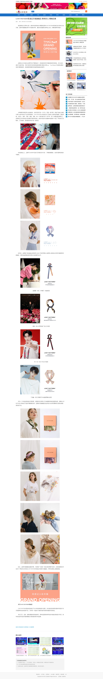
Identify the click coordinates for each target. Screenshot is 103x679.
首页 (19, 14)
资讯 (33, 11)
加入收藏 (80, 1)
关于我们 (43, 674)
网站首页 (38, 674)
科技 (51, 14)
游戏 (77, 14)
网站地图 (85, 1)
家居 (64, 14)
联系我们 (47, 674)
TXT (66, 674)
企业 (70, 14)
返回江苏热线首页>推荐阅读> (22, 627)
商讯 (83, 14)
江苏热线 (59, 676)
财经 (32, 14)
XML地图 (52, 674)
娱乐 (44, 14)
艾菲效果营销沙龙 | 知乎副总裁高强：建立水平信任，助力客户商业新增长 (79, 60)
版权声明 (57, 674)
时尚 (57, 14)
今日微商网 (31, 627)
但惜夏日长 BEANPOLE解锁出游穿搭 (76, 97)
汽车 (38, 14)
